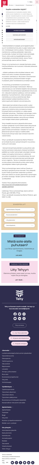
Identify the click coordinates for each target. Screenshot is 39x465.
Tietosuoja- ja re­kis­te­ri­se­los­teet (11, 456)
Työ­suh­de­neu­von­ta (8, 356)
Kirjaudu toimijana (21, 343)
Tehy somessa (19, 325)
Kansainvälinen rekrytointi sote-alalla (13, 402)
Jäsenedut (6, 350)
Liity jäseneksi (10, 220)
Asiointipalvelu (10, 225)
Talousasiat (5, 443)
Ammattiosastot (7, 438)
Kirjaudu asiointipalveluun (21, 338)
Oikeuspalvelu (6, 358)
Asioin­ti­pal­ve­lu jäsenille (9, 430)
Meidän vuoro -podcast (9, 423)
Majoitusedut (6, 366)
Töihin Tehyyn (6, 449)
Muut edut (5, 374)
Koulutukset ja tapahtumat (10, 377)
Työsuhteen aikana (8, 394)
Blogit (4, 415)
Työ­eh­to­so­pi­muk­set (8, 389)
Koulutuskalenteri (11, 215)
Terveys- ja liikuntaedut (9, 371)
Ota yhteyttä (6, 427)
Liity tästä (18, 280)
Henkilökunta (6, 435)
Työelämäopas (7, 387)
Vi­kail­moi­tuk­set (7, 446)
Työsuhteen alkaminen (9, 392)
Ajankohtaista (20, 5)
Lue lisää (19, 255)
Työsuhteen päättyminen (9, 397)
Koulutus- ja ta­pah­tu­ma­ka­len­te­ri (12, 420)
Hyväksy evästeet (19, 30)
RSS (3, 460)
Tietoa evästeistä (7, 454)
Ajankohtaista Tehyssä (13, 209)
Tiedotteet (29, 5)
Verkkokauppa (6, 382)
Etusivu (11, 5)
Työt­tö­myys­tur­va (7, 361)
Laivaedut (5, 369)
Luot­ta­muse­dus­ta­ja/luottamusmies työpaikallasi (17, 353)
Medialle (4, 441)
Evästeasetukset (19, 39)
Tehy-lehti (5, 379)
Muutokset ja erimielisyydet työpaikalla (14, 400)
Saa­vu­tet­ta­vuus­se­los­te (9, 458)
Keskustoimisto (7, 433)
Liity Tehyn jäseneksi (21, 333)
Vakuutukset (6, 364)
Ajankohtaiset (6, 410)
